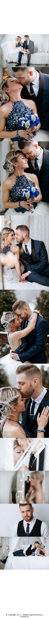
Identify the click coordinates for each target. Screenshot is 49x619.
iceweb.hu (24, 616)
